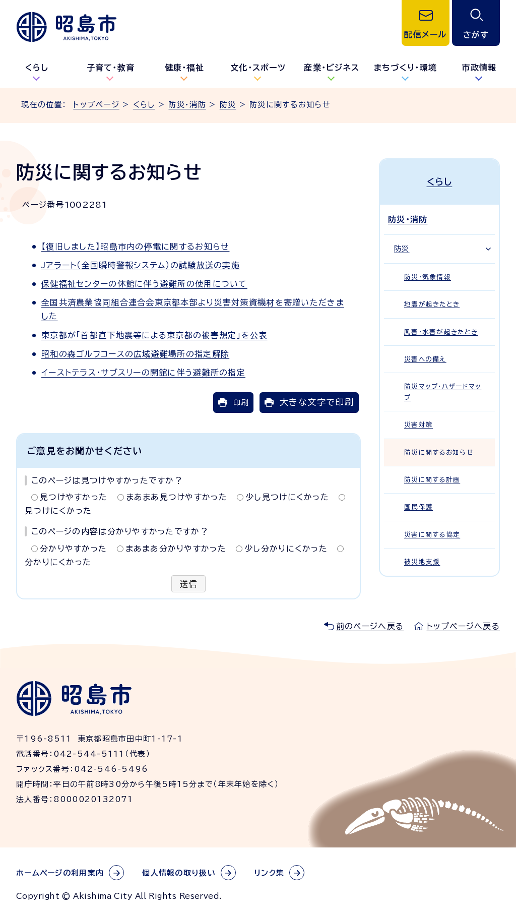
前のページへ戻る (370, 626)
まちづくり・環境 (405, 68)
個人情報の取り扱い (179, 873)
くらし (37, 68)
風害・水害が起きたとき (441, 332)
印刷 (240, 402)
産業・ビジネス (331, 68)
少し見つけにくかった (287, 497)
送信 (189, 584)
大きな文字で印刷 (317, 402)
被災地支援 (422, 562)
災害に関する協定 (432, 534)
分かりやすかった (73, 548)
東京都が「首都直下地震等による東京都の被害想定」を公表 (154, 335)
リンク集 (269, 873)
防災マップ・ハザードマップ (442, 391)
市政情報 (479, 68)
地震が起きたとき (432, 304)
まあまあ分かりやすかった (175, 548)
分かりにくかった (58, 562)
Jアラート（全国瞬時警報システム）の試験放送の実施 (140, 265)
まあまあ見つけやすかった (176, 497)
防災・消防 (187, 104)
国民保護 (418, 507)
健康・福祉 (184, 68)
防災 (228, 104)
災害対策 (418, 424)
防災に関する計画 (432, 479)
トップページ (96, 104)
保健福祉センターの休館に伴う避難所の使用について (144, 284)
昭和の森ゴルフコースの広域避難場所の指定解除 (135, 354)
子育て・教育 (111, 68)
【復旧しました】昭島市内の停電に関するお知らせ (135, 246)
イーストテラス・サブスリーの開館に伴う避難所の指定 (143, 373)
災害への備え (425, 359)
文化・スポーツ (258, 68)
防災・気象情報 (427, 277)
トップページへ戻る (463, 626)
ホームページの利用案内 (60, 873)
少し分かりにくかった (286, 548)
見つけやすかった (73, 497)
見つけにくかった (58, 511)
